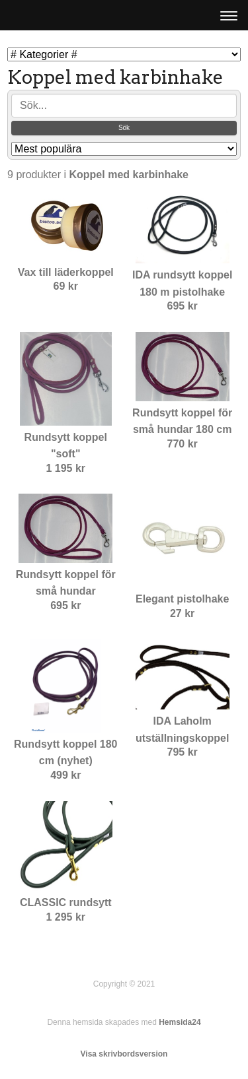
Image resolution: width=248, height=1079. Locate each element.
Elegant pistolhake (182, 599)
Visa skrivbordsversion (124, 1054)
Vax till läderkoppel (66, 272)
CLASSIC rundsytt (66, 902)
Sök (124, 127)
